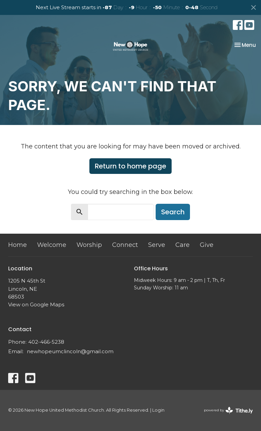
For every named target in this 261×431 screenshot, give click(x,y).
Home (17, 245)
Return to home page (130, 166)
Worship (89, 245)
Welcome (51, 245)
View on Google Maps (36, 304)
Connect (125, 245)
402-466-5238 (46, 342)
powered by (228, 410)
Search (173, 212)
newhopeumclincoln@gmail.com (70, 351)
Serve (156, 245)
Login (158, 410)
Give (206, 245)
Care (182, 245)
